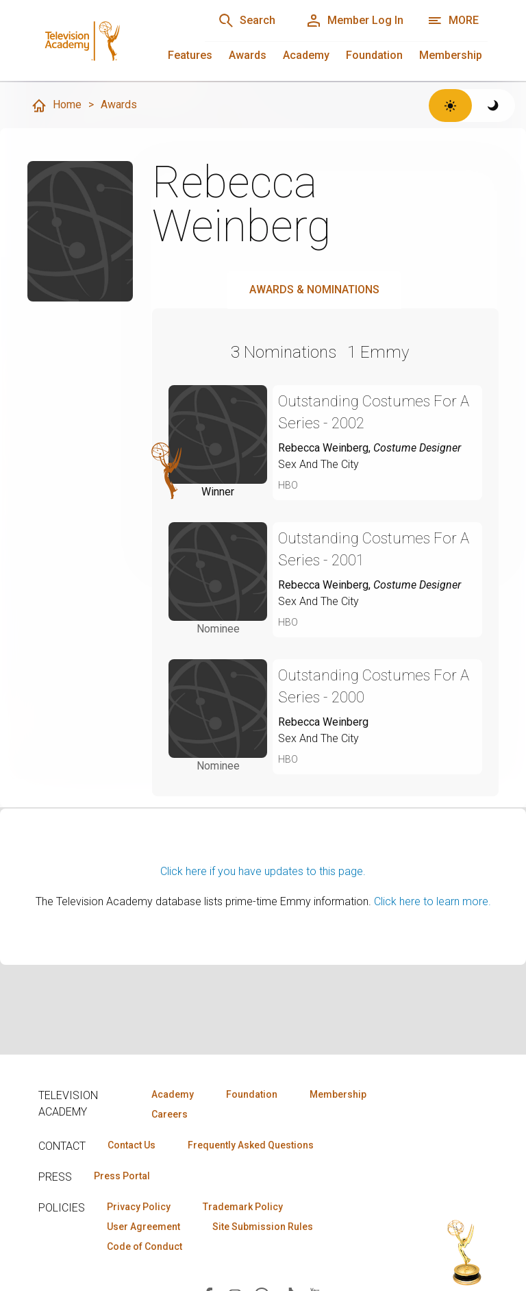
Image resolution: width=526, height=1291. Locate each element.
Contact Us (131, 1145)
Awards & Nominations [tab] (314, 289)
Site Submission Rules (262, 1226)
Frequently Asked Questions (251, 1145)
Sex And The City (318, 464)
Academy (306, 55)
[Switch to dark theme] (493, 105)
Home (56, 105)
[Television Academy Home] (107, 41)
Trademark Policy (243, 1206)
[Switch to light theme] (450, 105)
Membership (450, 55)
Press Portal (122, 1175)
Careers (169, 1114)
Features (190, 55)
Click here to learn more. (432, 901)
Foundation (374, 55)
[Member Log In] (354, 20)
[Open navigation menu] (453, 20)
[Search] (246, 20)
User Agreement (143, 1226)
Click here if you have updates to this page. (263, 871)
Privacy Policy (139, 1206)
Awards (247, 55)
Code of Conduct (144, 1246)
